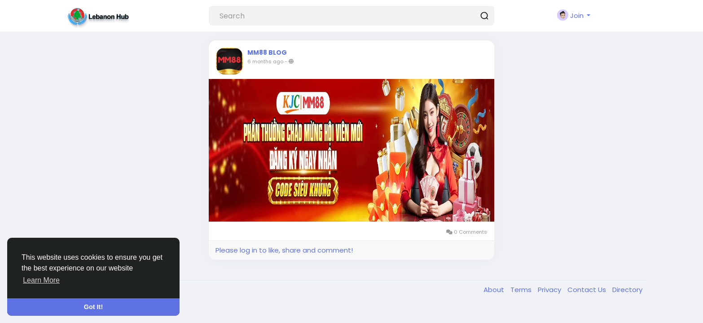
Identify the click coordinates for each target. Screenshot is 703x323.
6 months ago (265, 61)
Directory (627, 289)
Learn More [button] (41, 280)
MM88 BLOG (267, 52)
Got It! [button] (93, 306)
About (494, 289)
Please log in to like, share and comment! (284, 250)
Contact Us (587, 289)
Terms (521, 289)
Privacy (550, 289)
